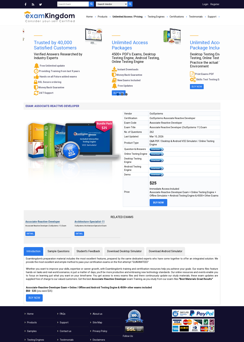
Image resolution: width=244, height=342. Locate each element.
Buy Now (87, 63)
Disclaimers (99, 317)
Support (212, 16)
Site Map (97, 299)
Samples (32, 308)
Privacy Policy (100, 308)
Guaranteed (33, 325)
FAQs (62, 291)
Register (214, 4)
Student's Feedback (88, 228)
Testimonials (196, 16)
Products (102, 16)
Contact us (65, 308)
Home (89, 16)
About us (97, 291)
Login (205, 4)
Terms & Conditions (103, 325)
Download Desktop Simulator (124, 228)
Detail (30, 211)
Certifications (177, 16)
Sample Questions (58, 228)
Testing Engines (156, 16)
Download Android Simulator (165, 228)
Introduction (33, 228)
